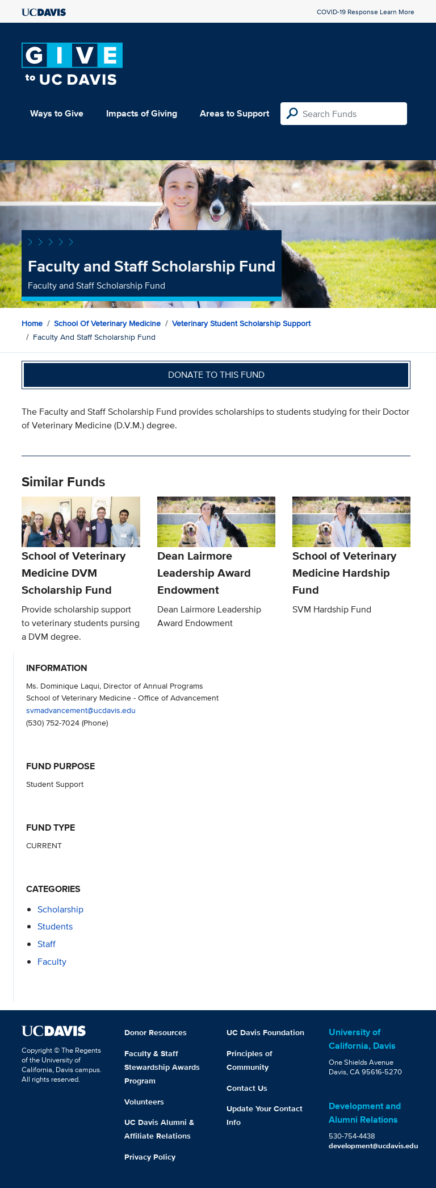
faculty (51, 961)
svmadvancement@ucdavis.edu (81, 710)
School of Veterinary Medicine (107, 323)
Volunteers (144, 1101)
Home (32, 323)
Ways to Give (56, 113)
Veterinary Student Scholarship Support (241, 323)
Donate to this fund (216, 374)
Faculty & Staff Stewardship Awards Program (162, 1067)
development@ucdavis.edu (373, 1145)
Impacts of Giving (141, 113)
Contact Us (247, 1088)
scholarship (60, 909)
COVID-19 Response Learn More (365, 11)
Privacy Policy (149, 1156)
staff (46, 944)
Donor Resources (155, 1032)
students (55, 926)
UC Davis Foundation (265, 1032)
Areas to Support (234, 113)
